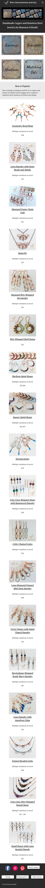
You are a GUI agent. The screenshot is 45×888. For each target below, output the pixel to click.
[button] (2, 2)
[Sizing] (8, 876)
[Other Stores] (37, 876)
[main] (22, 25)
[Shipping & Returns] (22, 876)
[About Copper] (33, 867)
